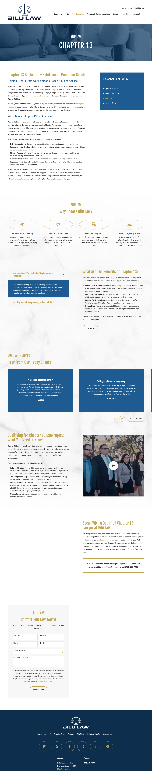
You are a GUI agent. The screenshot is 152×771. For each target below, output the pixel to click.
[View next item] (122, 418)
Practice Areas (59, 744)
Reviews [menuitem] (116, 14)
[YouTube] (108, 756)
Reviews (71, 744)
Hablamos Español (93, 744)
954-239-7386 (138, 9)
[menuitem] (122, 88)
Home (39, 744)
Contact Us (107, 744)
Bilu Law (75, 107)
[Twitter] (95, 756)
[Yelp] (57, 756)
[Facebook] (70, 756)
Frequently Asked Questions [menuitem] (98, 14)
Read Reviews (136, 419)
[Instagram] (82, 756)
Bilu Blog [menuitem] (125, 14)
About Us (47, 744)
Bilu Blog (80, 744)
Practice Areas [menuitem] (78, 14)
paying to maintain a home (34, 96)
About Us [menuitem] (65, 14)
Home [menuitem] (56, 14)
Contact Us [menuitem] (136, 14)
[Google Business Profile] (44, 756)
